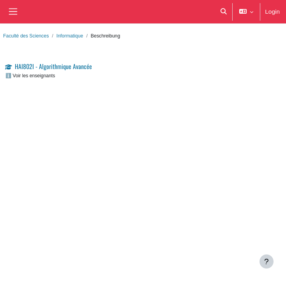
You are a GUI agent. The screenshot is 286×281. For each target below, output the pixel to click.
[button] (223, 11)
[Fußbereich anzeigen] (267, 261)
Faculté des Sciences (26, 35)
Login (272, 11)
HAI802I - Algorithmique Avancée (53, 66)
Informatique (69, 35)
